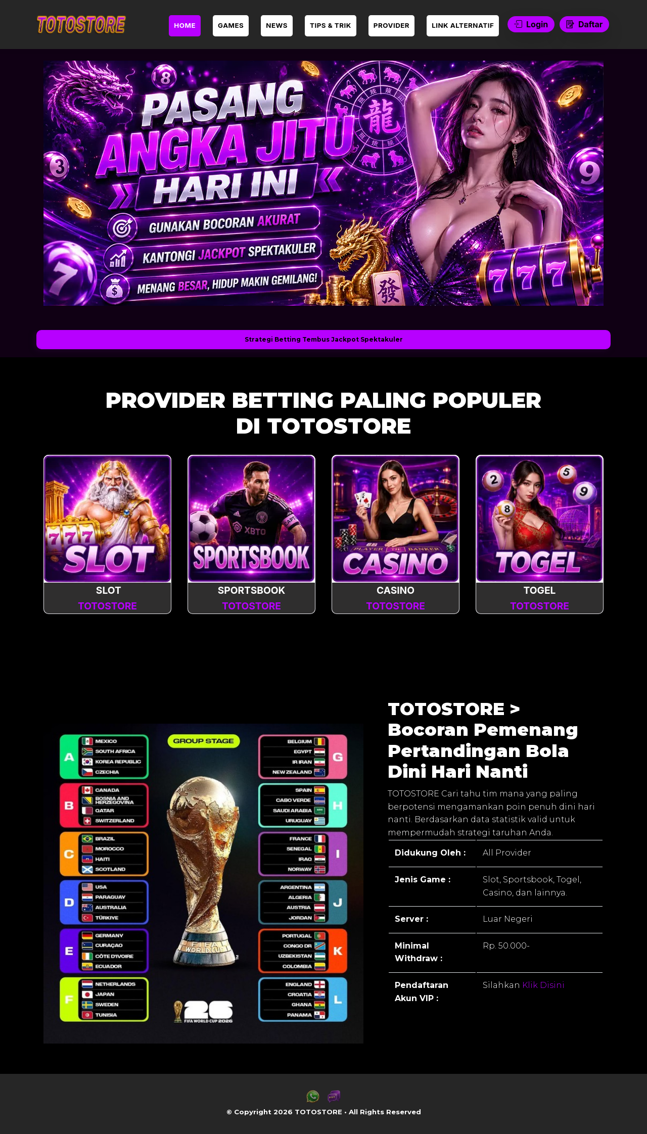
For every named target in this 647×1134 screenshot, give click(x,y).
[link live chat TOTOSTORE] (334, 1100)
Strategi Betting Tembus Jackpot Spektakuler (324, 339)
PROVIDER (391, 25)
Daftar (584, 24)
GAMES (231, 25)
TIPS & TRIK (330, 25)
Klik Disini (542, 985)
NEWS (277, 25)
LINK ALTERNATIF (463, 25)
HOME (185, 25)
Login (531, 24)
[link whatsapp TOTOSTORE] (312, 1100)
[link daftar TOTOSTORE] (80, 24)
